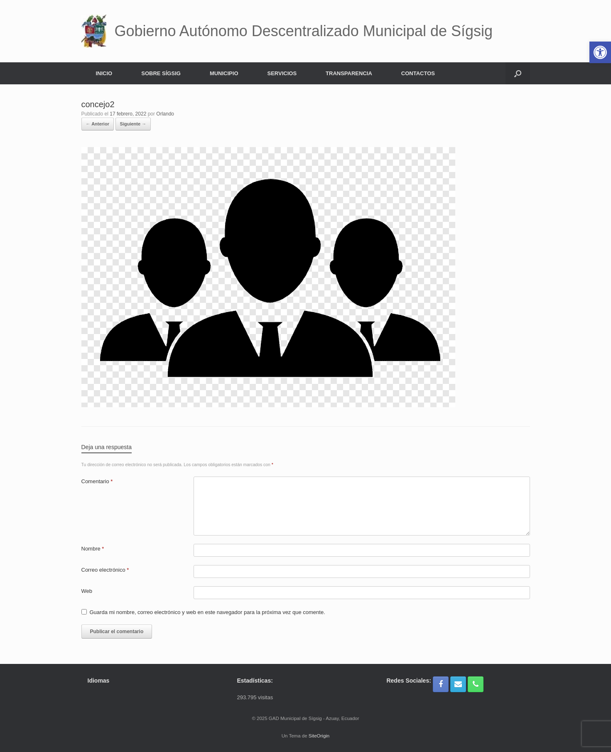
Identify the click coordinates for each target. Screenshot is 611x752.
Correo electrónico (105, 570)
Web (87, 591)
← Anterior (97, 123)
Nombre (92, 549)
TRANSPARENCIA (349, 73)
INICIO (104, 73)
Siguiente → (133, 123)
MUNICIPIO (224, 73)
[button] (517, 73)
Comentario (97, 481)
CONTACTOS (418, 73)
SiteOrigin (319, 735)
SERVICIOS (282, 73)
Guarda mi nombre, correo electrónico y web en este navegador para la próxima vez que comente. (207, 612)
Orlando (165, 114)
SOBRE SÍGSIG (161, 73)
